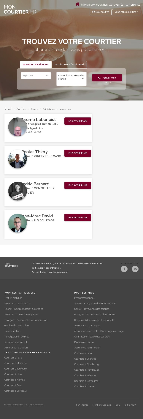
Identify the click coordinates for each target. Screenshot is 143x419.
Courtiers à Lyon (83, 353)
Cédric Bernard (34, 183)
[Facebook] (123, 269)
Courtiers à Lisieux (84, 386)
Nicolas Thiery (34, 151)
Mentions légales (102, 405)
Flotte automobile (84, 342)
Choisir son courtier (94, 5)
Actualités (116, 5)
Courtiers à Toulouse (15, 368)
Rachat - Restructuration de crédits (23, 309)
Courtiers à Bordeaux (15, 390)
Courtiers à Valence (85, 375)
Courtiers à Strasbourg (86, 364)
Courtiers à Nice (13, 374)
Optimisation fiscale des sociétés (91, 336)
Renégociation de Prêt (16, 336)
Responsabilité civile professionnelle (94, 320)
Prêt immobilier (13, 298)
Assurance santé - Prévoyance (21, 314)
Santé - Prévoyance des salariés (91, 309)
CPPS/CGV (130, 405)
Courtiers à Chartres (85, 358)
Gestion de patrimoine (16, 325)
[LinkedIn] (135, 269)
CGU (117, 405)
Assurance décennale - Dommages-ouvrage (99, 331)
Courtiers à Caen (13, 385)
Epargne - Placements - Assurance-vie (25, 320)
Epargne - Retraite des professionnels (94, 314)
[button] (77, 121)
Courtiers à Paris (13, 357)
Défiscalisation (12, 331)
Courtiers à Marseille (15, 363)
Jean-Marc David (36, 216)
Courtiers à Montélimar (86, 381)
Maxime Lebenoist (38, 119)
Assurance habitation (16, 347)
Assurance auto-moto (16, 342)
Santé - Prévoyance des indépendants (95, 303)
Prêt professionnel (84, 298)
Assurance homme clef (87, 347)
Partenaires (132, 5)
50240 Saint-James (30, 131)
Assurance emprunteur (17, 303)
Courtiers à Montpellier (86, 369)
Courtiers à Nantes (14, 379)
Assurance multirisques (87, 325)
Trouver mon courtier (107, 78)
